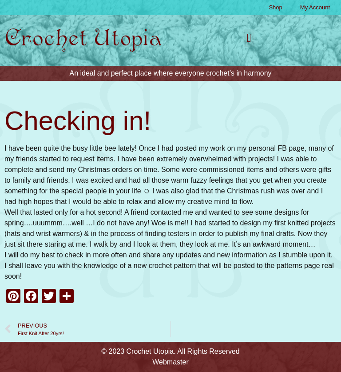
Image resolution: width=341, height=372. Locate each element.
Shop (275, 7)
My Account (315, 7)
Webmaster (170, 362)
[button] (249, 38)
